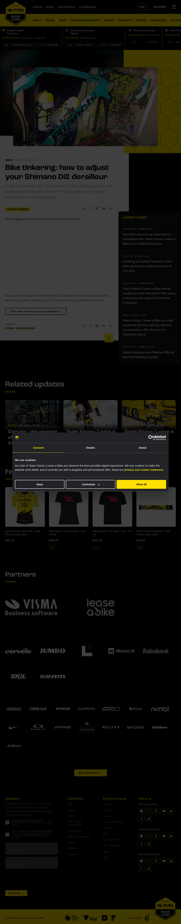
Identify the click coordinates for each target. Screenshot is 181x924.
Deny (39, 484)
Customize (90, 484)
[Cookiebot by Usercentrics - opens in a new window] (151, 437)
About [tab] (142, 447)
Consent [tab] (38, 447)
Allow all (141, 484)
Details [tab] (90, 447)
